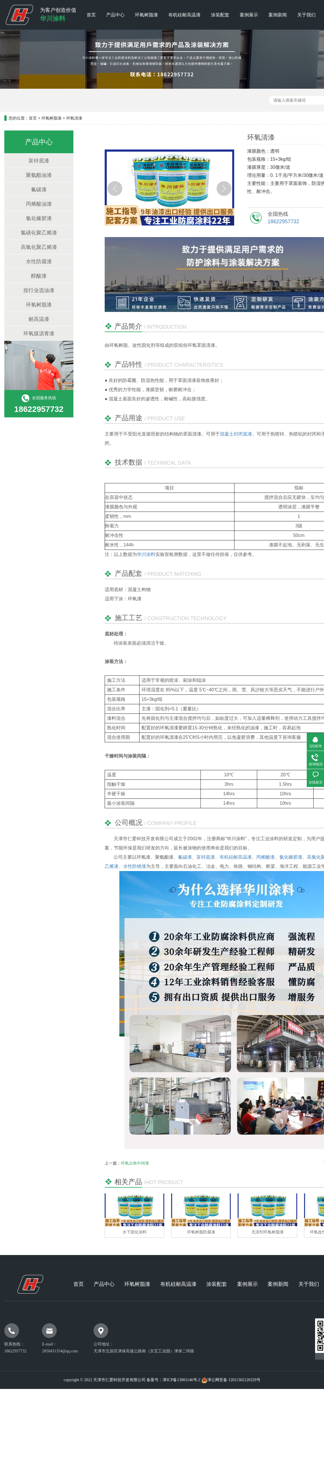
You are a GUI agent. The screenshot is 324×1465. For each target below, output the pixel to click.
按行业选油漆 (32, 290)
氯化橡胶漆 (33, 218)
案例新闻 (277, 14)
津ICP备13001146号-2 (181, 1380)
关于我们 (306, 14)
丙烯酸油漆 (33, 204)
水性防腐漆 (33, 261)
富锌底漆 (32, 161)
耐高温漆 (32, 319)
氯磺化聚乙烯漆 (33, 233)
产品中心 (115, 14)
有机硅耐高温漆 (184, 14)
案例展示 (249, 14)
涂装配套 (220, 14)
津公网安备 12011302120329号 (233, 1380)
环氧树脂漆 (146, 14)
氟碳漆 (33, 189)
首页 (91, 14)
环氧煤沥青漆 (32, 333)
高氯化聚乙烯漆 (33, 247)
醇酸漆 (33, 276)
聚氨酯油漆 (33, 175)
